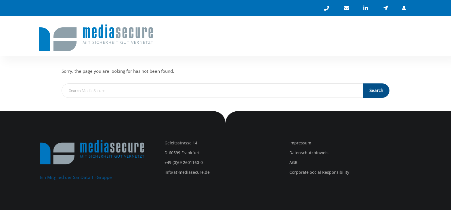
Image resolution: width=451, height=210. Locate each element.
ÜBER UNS (293, 36)
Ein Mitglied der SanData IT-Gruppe (76, 177)
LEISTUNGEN (331, 37)
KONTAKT (401, 36)
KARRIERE (370, 36)
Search (377, 90)
